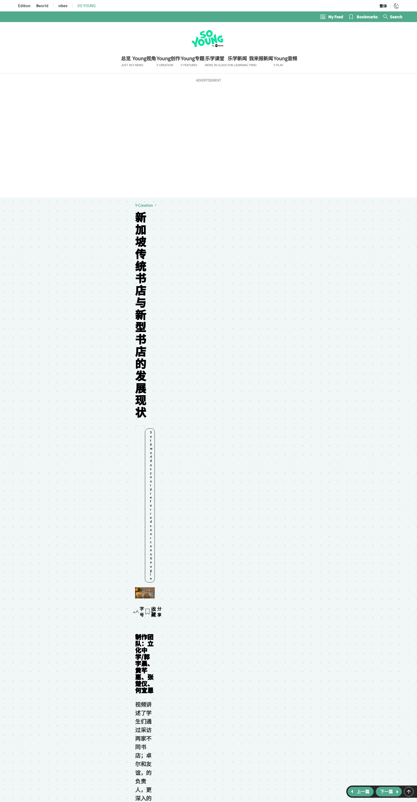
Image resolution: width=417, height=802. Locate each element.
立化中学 (112, 509)
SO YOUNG (86, 6)
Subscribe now (193, 561)
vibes (63, 6)
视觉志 (49, 209)
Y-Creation (29, 209)
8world (42, 6)
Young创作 (66, 509)
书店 (132, 509)
